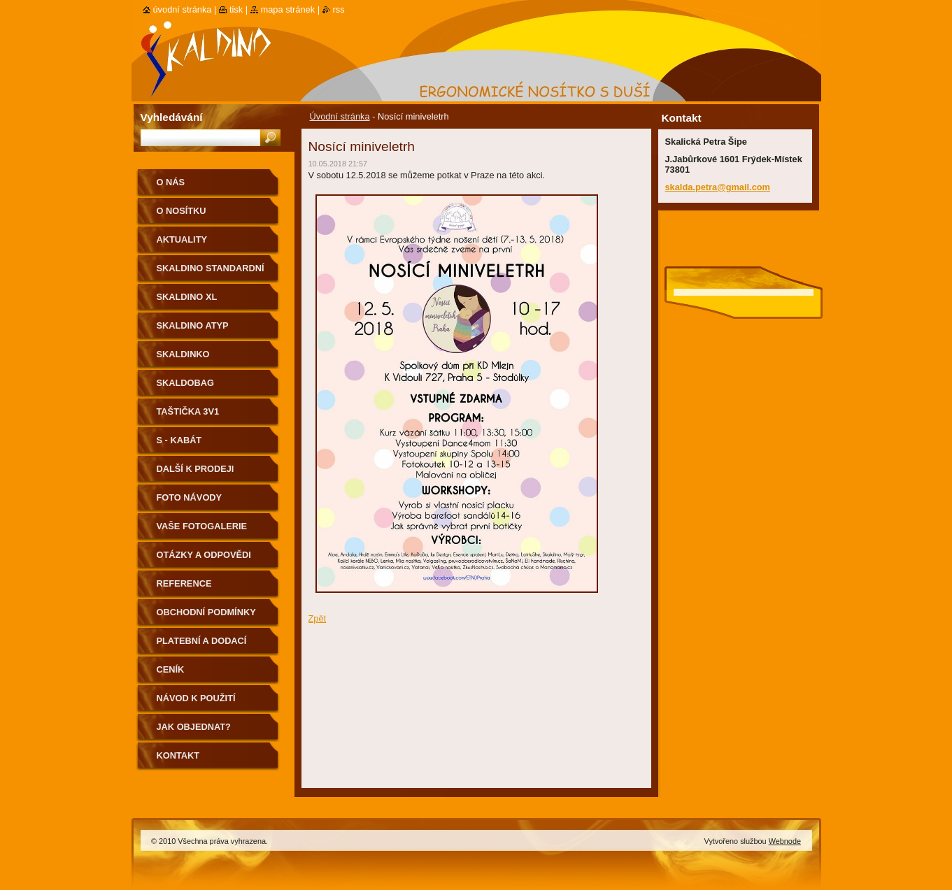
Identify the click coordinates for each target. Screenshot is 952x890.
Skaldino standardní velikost (210, 273)
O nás (171, 182)
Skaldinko (183, 354)
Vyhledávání (172, 117)
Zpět (317, 618)
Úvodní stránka (340, 116)
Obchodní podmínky (206, 612)
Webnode (785, 841)
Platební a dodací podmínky (202, 646)
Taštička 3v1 (188, 411)
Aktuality (182, 239)
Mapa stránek (288, 9)
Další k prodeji (195, 469)
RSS (339, 9)
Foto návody (189, 497)
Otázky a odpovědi (204, 555)
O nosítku (181, 211)
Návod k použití (196, 698)
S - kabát (179, 440)
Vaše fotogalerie (202, 526)
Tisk (236, 9)
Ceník (171, 669)
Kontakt (178, 755)
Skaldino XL (187, 297)
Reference (184, 583)
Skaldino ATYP (193, 325)
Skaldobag (185, 383)
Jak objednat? (194, 727)
